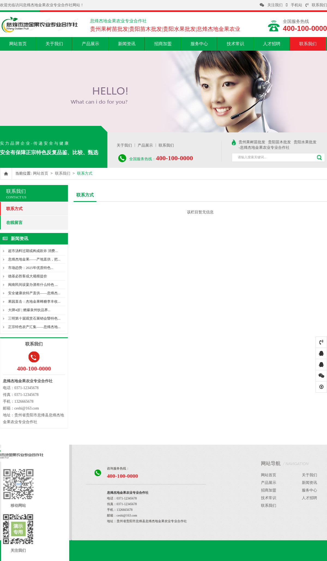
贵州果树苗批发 (255, 142)
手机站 (294, 5)
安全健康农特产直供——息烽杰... (32, 293)
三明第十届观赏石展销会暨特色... (32, 318)
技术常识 (235, 43)
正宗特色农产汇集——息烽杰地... (32, 327)
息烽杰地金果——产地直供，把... (32, 259)
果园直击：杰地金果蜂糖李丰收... (32, 301)
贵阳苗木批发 (282, 142)
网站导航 (295, 463)
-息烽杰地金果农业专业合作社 (267, 147)
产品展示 (90, 43)
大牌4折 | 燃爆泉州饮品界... (27, 310)
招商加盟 (163, 43)
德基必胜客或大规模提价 (25, 276)
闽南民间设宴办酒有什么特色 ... (30, 285)
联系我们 (316, 5)
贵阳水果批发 (308, 142)
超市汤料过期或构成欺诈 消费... (30, 251)
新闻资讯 (126, 43)
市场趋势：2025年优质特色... (28, 268)
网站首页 (18, 43)
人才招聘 (271, 43)
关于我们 (54, 43)
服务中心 (199, 43)
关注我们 (271, 5)
